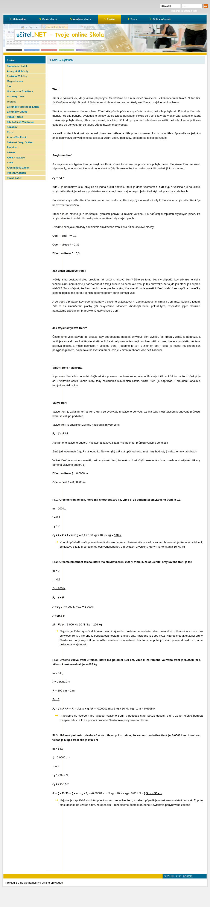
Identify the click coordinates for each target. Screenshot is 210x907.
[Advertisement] (25, 244)
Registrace (177, 10)
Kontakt (187, 876)
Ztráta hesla (190, 10)
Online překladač (52, 882)
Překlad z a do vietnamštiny (22, 882)
